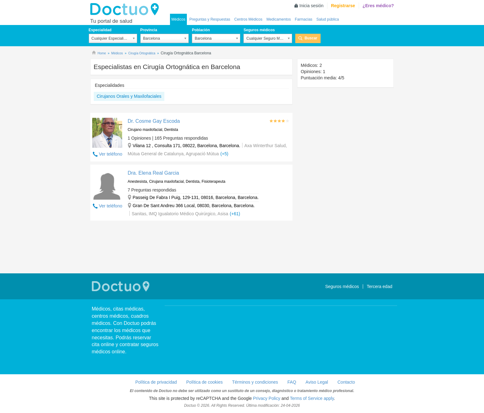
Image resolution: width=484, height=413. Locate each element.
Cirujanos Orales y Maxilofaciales (129, 96)
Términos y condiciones (255, 382)
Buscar (311, 38)
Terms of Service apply (312, 398)
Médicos (179, 19)
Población (201, 30)
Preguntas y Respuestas (209, 19)
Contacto (346, 382)
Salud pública (328, 19)
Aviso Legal (317, 382)
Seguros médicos (259, 30)
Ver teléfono (110, 154)
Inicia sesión (311, 5)
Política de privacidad (156, 382)
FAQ (291, 382)
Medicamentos (279, 19)
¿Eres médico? (378, 5)
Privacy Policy (266, 398)
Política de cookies (204, 382)
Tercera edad (379, 286)
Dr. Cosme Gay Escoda (153, 121)
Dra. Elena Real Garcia (153, 173)
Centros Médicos (248, 19)
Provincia (148, 30)
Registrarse (343, 5)
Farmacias (303, 19)
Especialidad (100, 30)
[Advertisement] (191, 248)
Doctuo (126, 9)
